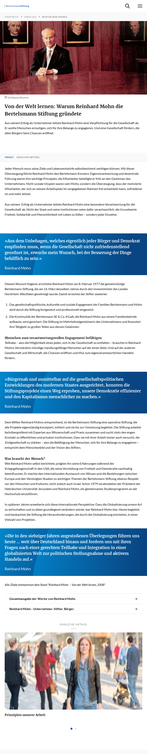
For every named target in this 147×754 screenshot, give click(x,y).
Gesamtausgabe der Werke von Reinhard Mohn (73, 598)
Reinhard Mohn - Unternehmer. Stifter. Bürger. (73, 608)
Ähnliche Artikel (28, 157)
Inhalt (9, 157)
